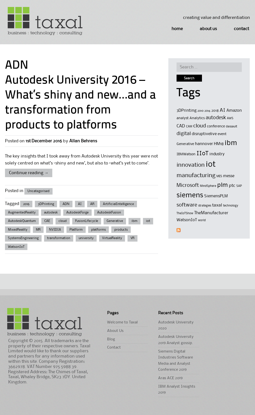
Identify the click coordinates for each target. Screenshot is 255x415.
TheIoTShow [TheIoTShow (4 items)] (185, 213)
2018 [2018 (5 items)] (215, 110)
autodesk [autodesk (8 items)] (216, 118)
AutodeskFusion (109, 212)
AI (80, 204)
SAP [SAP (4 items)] (239, 186)
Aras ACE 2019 (170, 378)
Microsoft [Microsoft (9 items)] (188, 185)
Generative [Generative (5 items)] (185, 144)
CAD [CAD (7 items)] (181, 126)
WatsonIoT (16, 246)
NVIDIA (55, 229)
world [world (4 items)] (202, 220)
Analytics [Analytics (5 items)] (197, 118)
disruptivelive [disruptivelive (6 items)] (204, 134)
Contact (241, 29)
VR (132, 238)
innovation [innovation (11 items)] (191, 165)
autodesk (51, 212)
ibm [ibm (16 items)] (231, 143)
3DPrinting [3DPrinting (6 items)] (186, 110)
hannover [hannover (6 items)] (204, 144)
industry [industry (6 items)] (217, 154)
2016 (26, 204)
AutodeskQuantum (22, 220)
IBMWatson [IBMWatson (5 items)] (186, 154)
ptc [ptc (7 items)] (232, 186)
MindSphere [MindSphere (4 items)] (208, 186)
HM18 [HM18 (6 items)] (219, 144)
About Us (208, 29)
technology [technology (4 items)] (230, 205)
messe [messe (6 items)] (228, 176)
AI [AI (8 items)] (222, 110)
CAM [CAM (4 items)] (189, 126)
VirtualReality (112, 238)
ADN (66, 204)
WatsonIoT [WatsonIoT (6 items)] (187, 220)
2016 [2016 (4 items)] (207, 110)
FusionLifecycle (86, 220)
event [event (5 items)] (222, 134)
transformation (58, 238)
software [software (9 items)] (187, 205)
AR (92, 204)
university (86, 238)
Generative (115, 220)
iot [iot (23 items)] (211, 164)
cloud (63, 220)
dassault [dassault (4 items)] (231, 126)
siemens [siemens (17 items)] (190, 195)
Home (177, 29)
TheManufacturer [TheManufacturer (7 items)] (211, 213)
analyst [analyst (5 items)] (183, 118)
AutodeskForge (77, 212)
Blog (111, 339)
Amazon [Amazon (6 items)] (234, 110)
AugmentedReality (22, 212)
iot (148, 220)
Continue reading (28, 173)
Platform (76, 229)
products (121, 229)
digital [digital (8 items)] (184, 134)
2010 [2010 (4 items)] (200, 110)
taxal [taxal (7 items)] (217, 205)
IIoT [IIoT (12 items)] (202, 153)
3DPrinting (46, 204)
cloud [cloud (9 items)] (199, 126)
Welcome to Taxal (122, 322)
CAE (47, 220)
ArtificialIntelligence (118, 204)
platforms (98, 229)
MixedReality (17, 229)
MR (38, 229)
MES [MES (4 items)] (219, 176)
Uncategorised (38, 191)
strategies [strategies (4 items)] (204, 205)
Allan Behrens (83, 141)
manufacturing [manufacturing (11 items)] (196, 175)
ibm (134, 220)
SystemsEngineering (23, 238)
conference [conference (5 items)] (216, 126)
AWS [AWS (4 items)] (230, 118)
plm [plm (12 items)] (222, 185)
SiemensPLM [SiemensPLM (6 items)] (216, 196)
